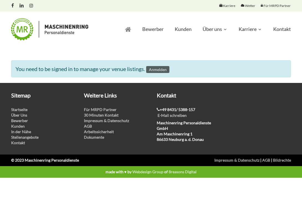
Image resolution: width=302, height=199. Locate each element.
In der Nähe (21, 131)
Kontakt (18, 142)
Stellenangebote (24, 137)
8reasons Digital (183, 171)
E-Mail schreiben (172, 115)
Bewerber (19, 120)
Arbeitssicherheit (99, 131)
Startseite (19, 109)
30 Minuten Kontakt (101, 115)
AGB (88, 126)
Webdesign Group (147, 171)
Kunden (18, 126)
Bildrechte (282, 160)
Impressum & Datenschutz (106, 120)
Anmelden (158, 69)
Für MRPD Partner (100, 109)
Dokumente (94, 137)
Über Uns (19, 115)
